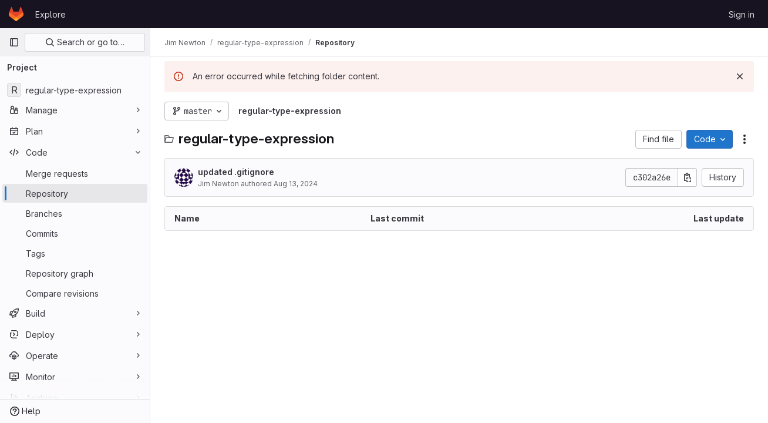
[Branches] (74, 213)
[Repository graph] (74, 273)
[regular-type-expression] (74, 89)
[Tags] (74, 253)
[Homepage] (16, 14)
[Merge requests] (74, 173)
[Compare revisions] (74, 293)
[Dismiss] (740, 76)
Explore (50, 14)
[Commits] (74, 233)
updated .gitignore (236, 172)
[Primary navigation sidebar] (14, 42)
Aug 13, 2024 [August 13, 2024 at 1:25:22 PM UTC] (296, 183)
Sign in (741, 14)
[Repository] (74, 193)
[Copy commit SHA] (687, 177)
